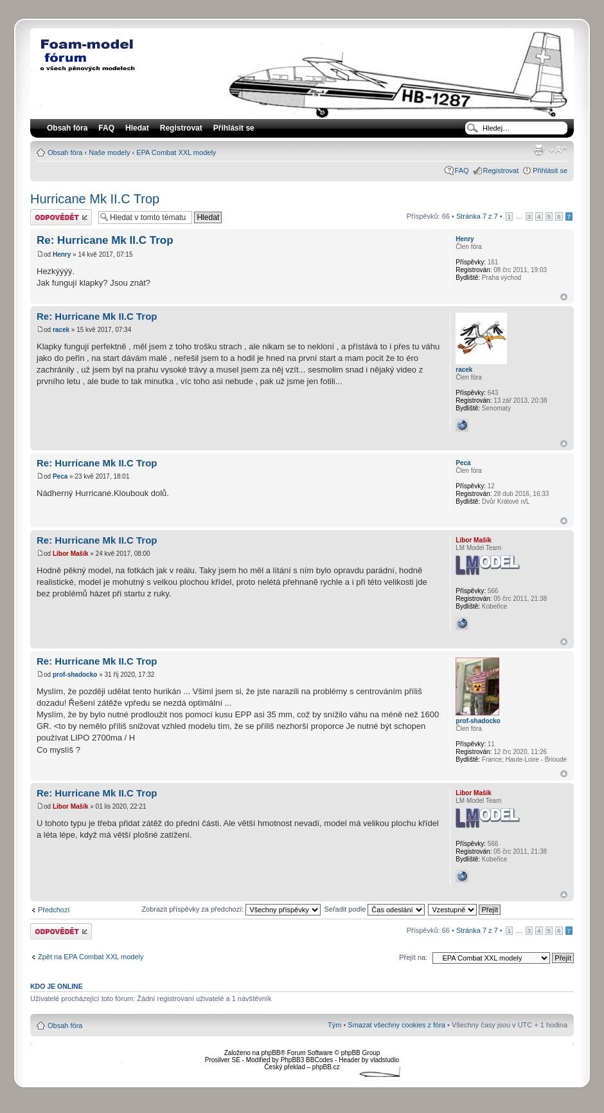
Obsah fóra (65, 152)
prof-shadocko (75, 674)
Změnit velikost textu (558, 150)
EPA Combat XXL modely (176, 152)
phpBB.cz (326, 1067)
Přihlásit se (550, 170)
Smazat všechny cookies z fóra (396, 1025)
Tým (334, 1025)
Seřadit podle (374, 909)
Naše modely (109, 152)
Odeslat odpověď (61, 217)
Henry (62, 254)
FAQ (462, 170)
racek (61, 329)
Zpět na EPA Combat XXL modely (90, 957)
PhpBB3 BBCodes (307, 1059)
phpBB (270, 1052)
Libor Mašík (71, 553)
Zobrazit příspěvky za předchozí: (231, 909)
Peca (60, 476)
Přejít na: (413, 957)
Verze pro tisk (538, 150)
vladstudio (384, 1059)
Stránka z (477, 216)
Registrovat (181, 128)
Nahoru (563, 296)
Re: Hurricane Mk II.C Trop (105, 240)
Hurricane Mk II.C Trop (94, 199)
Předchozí (54, 910)
